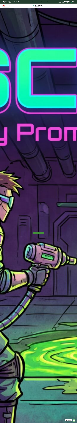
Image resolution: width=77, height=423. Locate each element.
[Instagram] (71, 2)
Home (26, 1)
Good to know (31, 1)
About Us (38, 1)
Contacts (43, 1)
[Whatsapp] (72, 2)
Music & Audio (61, 5)
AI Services (56, 5)
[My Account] (71, 6)
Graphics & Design (22, 5)
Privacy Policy (49, 1)
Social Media (29, 5)
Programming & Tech (49, 5)
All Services (16, 6)
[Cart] (74, 5)
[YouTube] (74, 2)
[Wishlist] (73, 5)
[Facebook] (70, 2)
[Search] (70, 6)
